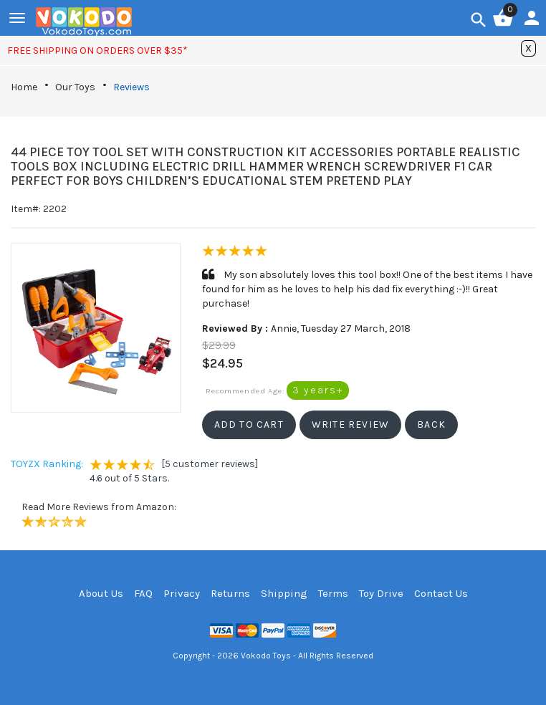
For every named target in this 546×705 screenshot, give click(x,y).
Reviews (131, 87)
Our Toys (75, 87)
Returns (230, 593)
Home (24, 87)
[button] (249, 425)
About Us (101, 593)
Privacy (181, 593)
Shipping (284, 593)
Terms (333, 593)
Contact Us (441, 593)
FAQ (143, 593)
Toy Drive (381, 593)
